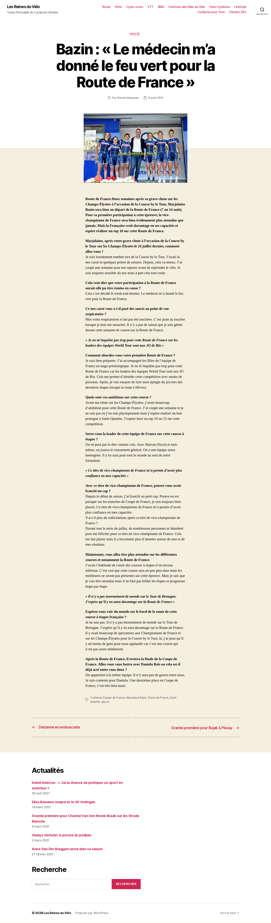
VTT (150, 7)
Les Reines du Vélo (24, 7)
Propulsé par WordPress (92, 913)
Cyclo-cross (134, 7)
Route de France (159, 698)
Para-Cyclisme (219, 7)
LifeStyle (240, 7)
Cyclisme (96, 698)
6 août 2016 (155, 98)
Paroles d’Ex (237, 12)
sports (106, 702)
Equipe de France (114, 698)
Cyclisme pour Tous (211, 12)
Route (106, 7)
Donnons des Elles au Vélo (187, 7)
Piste (118, 7)
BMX (161, 7)
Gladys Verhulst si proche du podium (64, 835)
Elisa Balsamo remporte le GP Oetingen (65, 802)
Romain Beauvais (127, 98)
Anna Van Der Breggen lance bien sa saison (69, 849)
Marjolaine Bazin (137, 698)
